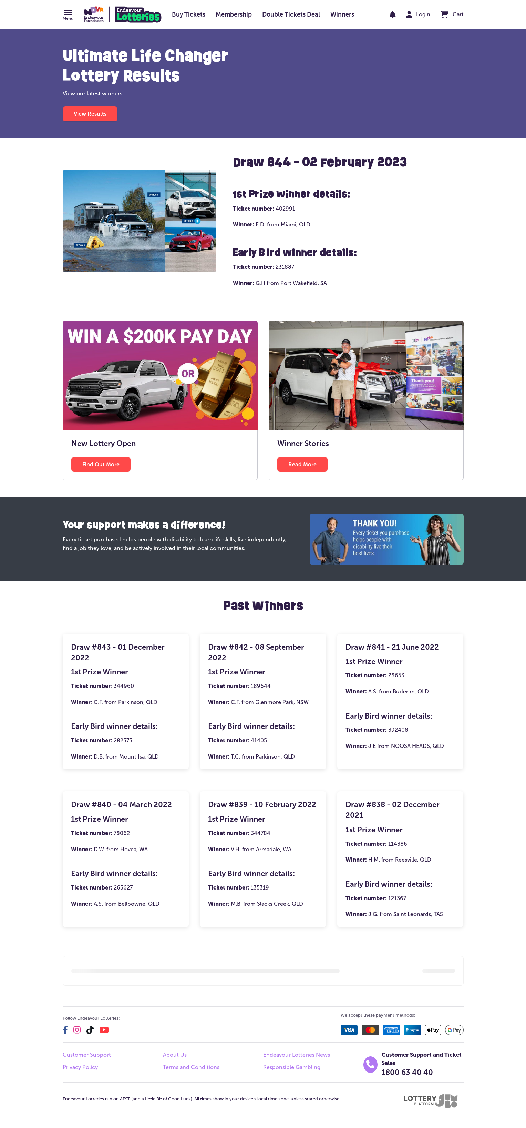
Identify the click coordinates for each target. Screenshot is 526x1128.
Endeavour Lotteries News (296, 1054)
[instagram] (77, 1030)
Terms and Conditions (191, 1067)
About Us (175, 1054)
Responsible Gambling (291, 1067)
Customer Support (87, 1054)
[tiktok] (90, 1030)
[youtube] (104, 1030)
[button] (68, 15)
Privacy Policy (80, 1067)
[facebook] (65, 1030)
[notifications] (393, 14)
